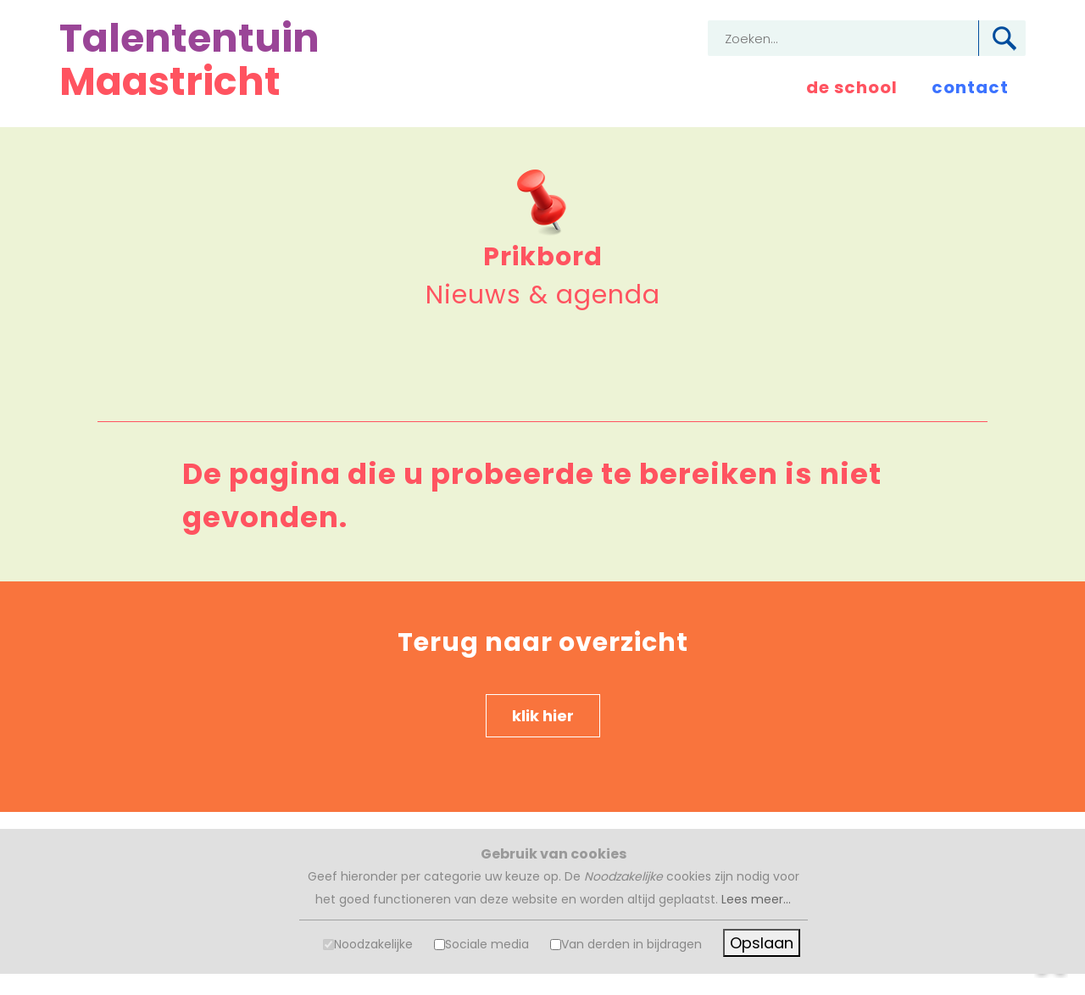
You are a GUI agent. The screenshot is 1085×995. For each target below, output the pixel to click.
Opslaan (761, 942)
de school (852, 87)
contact (970, 87)
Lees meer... (756, 899)
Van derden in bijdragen (631, 944)
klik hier (543, 715)
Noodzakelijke (373, 944)
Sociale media (487, 944)
